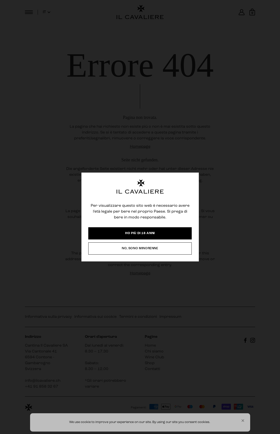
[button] (243, 420)
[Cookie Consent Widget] (140, 422)
